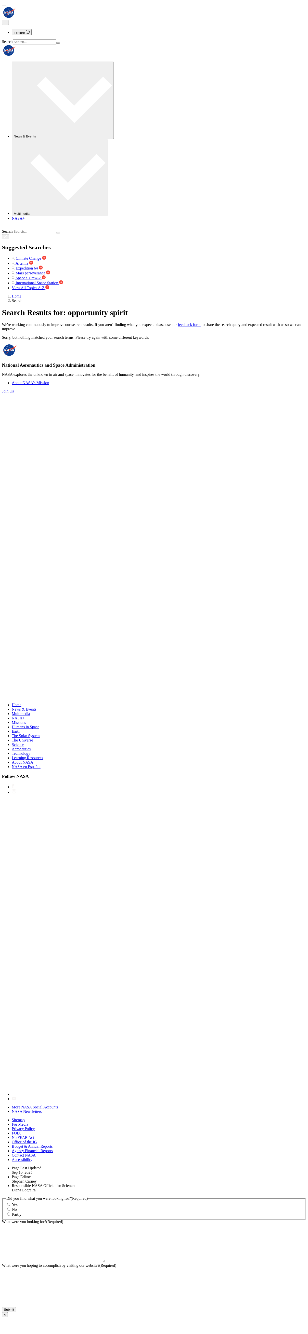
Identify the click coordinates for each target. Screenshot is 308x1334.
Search (7, 42)
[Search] (58, 43)
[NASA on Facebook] (13, 787)
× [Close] (5, 1329)
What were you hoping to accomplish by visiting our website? (59, 1273)
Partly (16, 1214)
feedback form (189, 325)
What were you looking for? (32, 1222)
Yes (14, 1204)
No (14, 1209)
